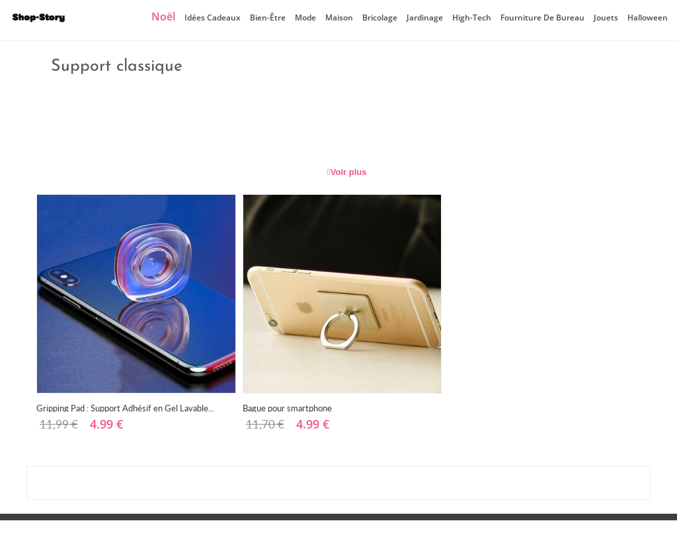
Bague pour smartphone (287, 407)
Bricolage (379, 17)
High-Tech (471, 17)
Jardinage (425, 17)
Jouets (606, 17)
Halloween (647, 17)
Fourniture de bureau (542, 17)
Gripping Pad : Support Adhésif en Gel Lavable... (125, 407)
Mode (305, 17)
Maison (339, 17)
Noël (163, 16)
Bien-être (268, 17)
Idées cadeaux (212, 17)
